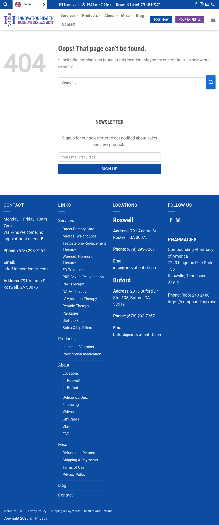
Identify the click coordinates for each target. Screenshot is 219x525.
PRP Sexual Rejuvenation (83, 277)
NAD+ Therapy (74, 291)
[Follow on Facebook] (196, 4)
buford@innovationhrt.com (137, 334)
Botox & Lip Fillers (77, 328)
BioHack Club (74, 320)
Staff (67, 426)
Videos (68, 412)
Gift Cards (71, 419)
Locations (71, 373)
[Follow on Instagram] (201, 4)
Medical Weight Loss (80, 236)
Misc (127, 15)
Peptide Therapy (76, 306)
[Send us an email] (207, 4)
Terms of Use (73, 467)
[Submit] (211, 82)
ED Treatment (74, 270)
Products (91, 15)
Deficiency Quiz (75, 397)
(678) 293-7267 (31, 250)
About (111, 15)
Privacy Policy (74, 474)
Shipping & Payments (80, 460)
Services (69, 15)
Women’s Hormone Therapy (78, 259)
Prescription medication (82, 354)
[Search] (5, 4)
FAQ (66, 434)
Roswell (73, 380)
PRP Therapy (73, 284)
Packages (71, 313)
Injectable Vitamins (78, 347)
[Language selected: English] (30, 4)
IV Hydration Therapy (80, 299)
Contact (69, 24)
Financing (71, 404)
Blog (140, 15)
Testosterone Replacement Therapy (84, 246)
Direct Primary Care (78, 229)
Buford (72, 388)
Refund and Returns (79, 453)
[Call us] (213, 4)
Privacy (41, 518)
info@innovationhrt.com (25, 269)
